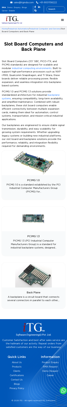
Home (5, 29)
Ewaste (12, 11)
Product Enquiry (50, 362)
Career (5, 11)
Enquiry (17, 7)
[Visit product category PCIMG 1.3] (33, 231)
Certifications (17, 375)
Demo (10, 7)
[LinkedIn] (39, 7)
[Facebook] (35, 7)
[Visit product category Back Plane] (33, 285)
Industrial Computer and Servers (45, 29)
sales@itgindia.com (24, 3)
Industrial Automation (18, 29)
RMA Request (50, 367)
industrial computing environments (31, 68)
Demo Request (50, 371)
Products (17, 367)
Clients (16, 371)
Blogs (24, 7)
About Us (17, 362)
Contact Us (17, 380)
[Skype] (35, 11)
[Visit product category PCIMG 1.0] (33, 175)
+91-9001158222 (48, 3)
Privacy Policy (17, 388)
